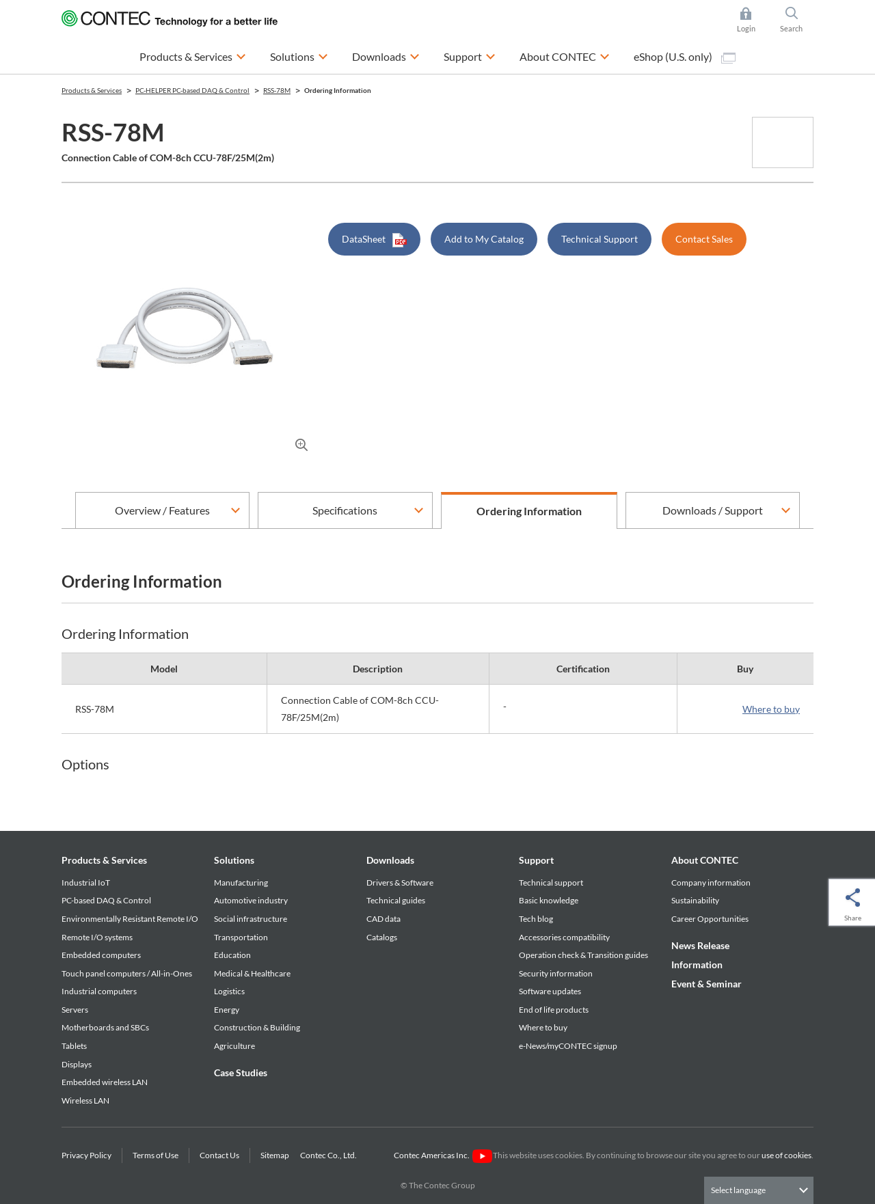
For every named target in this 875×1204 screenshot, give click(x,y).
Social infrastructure (250, 919)
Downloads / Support (712, 510)
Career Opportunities (710, 919)
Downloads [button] (386, 55)
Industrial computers (99, 991)
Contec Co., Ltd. (330, 1155)
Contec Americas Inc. (443, 1155)
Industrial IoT (86, 882)
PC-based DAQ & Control (106, 900)
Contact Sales (704, 239)
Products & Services (104, 860)
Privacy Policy (86, 1155)
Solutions (234, 860)
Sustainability (695, 900)
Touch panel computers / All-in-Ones (127, 973)
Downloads (390, 860)
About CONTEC (704, 860)
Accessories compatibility (564, 937)
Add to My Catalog (484, 239)
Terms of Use (155, 1155)
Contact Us (219, 1155)
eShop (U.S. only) (685, 57)
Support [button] (470, 55)
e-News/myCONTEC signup (568, 1046)
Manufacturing (241, 882)
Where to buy (771, 709)
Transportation (241, 937)
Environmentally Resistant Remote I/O (130, 919)
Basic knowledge (548, 900)
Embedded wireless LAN (105, 1082)
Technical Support (599, 239)
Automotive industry (251, 900)
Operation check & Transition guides (583, 955)
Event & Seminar (706, 983)
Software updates (550, 991)
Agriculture (234, 1046)
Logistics (229, 991)
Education (232, 955)
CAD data (383, 919)
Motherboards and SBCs (105, 1027)
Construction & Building (257, 1027)
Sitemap (274, 1155)
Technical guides (395, 900)
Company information (711, 882)
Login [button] (753, 20)
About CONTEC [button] (565, 55)
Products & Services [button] (192, 55)
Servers (75, 1009)
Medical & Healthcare (252, 973)
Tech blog (536, 919)
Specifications (344, 510)
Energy (226, 1009)
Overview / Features (162, 510)
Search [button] (797, 20)
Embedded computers (101, 955)
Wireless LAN (85, 1100)
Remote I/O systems (97, 937)
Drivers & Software (399, 882)
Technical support (551, 882)
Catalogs (381, 937)
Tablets (74, 1046)
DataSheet (374, 240)
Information (697, 964)
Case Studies (240, 1072)
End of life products (554, 1009)
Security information (556, 973)
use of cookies (786, 1155)
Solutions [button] (299, 55)
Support (536, 860)
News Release (700, 945)
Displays (77, 1064)
